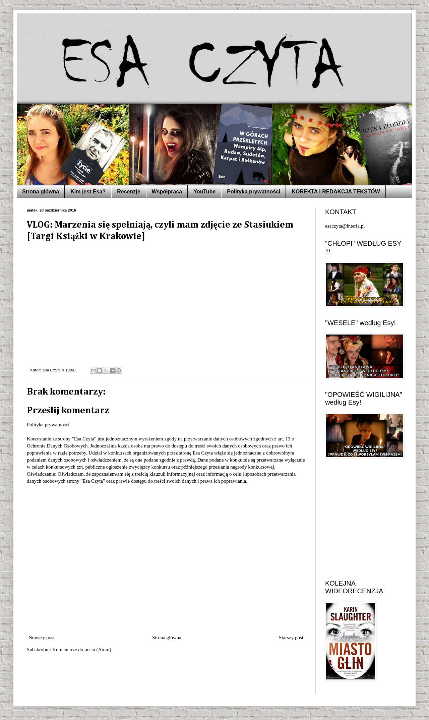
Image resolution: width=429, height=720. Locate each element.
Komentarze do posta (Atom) (81, 649)
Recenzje (128, 191)
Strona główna (40, 191)
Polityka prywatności (253, 191)
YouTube (204, 191)
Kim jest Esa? (88, 191)
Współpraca (167, 191)
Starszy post (291, 637)
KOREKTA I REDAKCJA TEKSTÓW (336, 191)
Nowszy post (41, 637)
